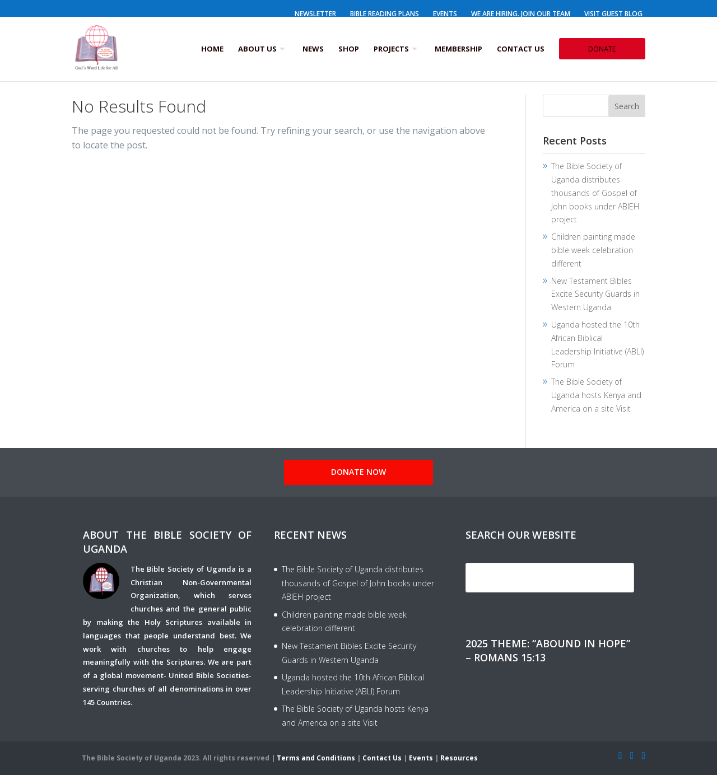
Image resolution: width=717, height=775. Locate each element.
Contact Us (520, 49)
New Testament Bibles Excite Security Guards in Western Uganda (595, 294)
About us (257, 49)
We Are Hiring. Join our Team (520, 13)
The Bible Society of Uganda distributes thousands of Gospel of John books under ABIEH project (595, 193)
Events (445, 13)
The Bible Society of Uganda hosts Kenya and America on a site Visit (596, 395)
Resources (459, 758)
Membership (458, 49)
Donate (602, 49)
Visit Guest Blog (613, 13)
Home (212, 49)
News (313, 49)
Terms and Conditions (316, 758)
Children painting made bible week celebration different (593, 250)
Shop (348, 49)
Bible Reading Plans (384, 13)
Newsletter (315, 13)
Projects (391, 49)
